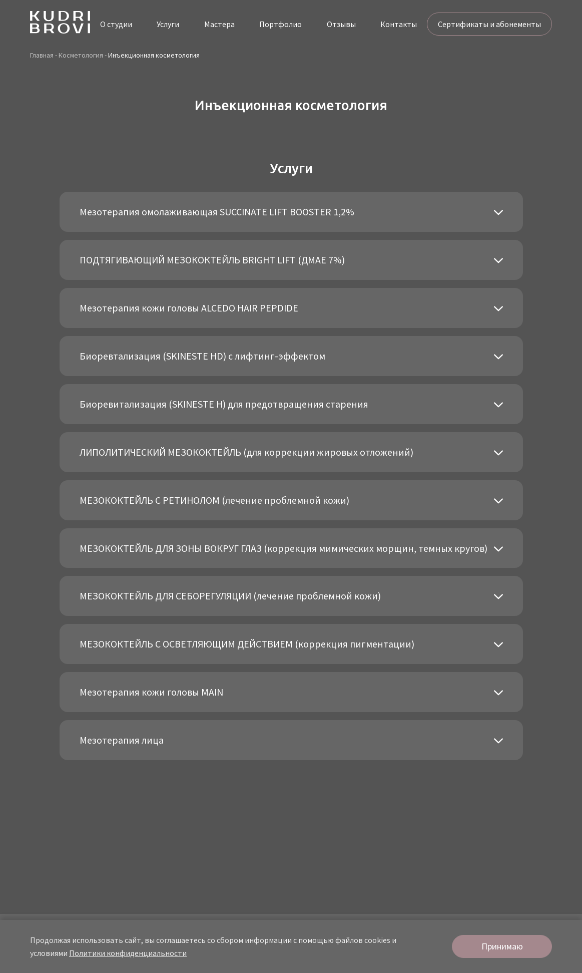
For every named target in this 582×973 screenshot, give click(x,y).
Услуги (168, 24)
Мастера (219, 24)
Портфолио (280, 24)
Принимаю (502, 946)
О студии (116, 24)
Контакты (398, 24)
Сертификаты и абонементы (489, 24)
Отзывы (341, 24)
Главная (42, 55)
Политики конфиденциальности (128, 953)
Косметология (81, 55)
